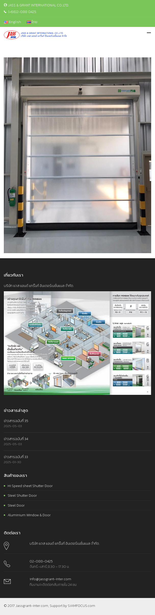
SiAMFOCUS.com (81, 605)
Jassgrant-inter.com (32, 605)
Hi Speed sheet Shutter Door (30, 486)
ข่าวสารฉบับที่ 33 (16, 457)
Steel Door (16, 505)
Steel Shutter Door (22, 495)
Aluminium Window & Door (29, 515)
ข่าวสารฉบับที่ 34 (16, 439)
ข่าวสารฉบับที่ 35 (16, 421)
